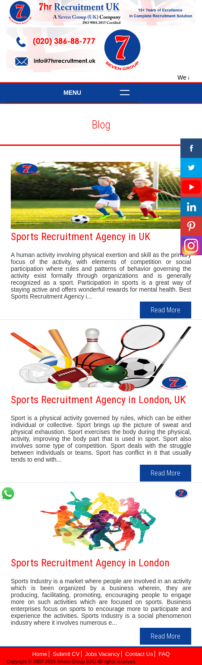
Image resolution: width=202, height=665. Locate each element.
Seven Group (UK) (77, 661)
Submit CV (66, 654)
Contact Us (139, 654)
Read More (165, 310)
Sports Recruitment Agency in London (90, 563)
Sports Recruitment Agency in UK (80, 237)
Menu (72, 92)
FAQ (164, 654)
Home (39, 654)
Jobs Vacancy (102, 654)
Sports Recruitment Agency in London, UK (98, 400)
